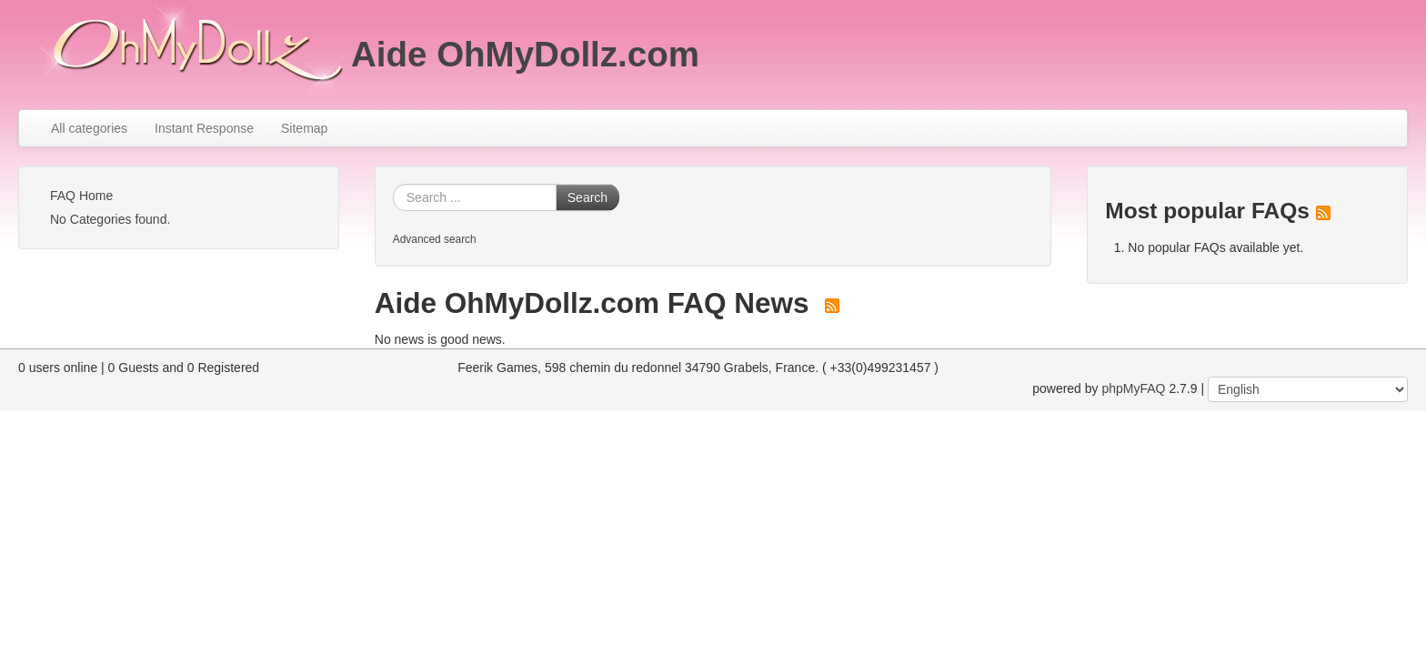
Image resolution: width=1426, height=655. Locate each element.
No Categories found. (110, 219)
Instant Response (204, 128)
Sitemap (304, 128)
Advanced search (435, 239)
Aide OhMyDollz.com (525, 54)
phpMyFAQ (1133, 388)
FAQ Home (81, 195)
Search (587, 197)
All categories (89, 128)
